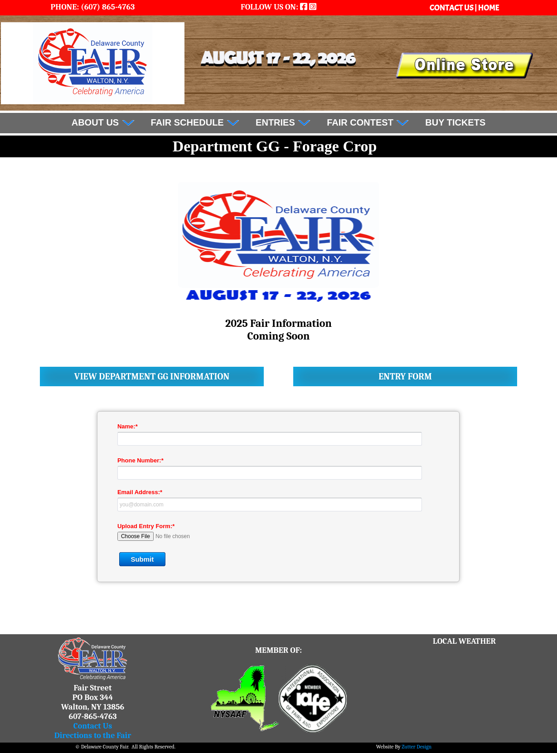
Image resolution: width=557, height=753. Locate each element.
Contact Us (92, 726)
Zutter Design (416, 746)
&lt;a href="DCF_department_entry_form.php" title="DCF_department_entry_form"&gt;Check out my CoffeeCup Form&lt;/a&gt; (278, 503)
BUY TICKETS (455, 122)
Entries (283, 122)
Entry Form (405, 376)
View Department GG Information (151, 376)
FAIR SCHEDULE (195, 122)
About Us (103, 122)
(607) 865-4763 (107, 7)
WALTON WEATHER (465, 680)
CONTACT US (452, 8)
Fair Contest (368, 122)
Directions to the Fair (92, 735)
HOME (488, 8)
